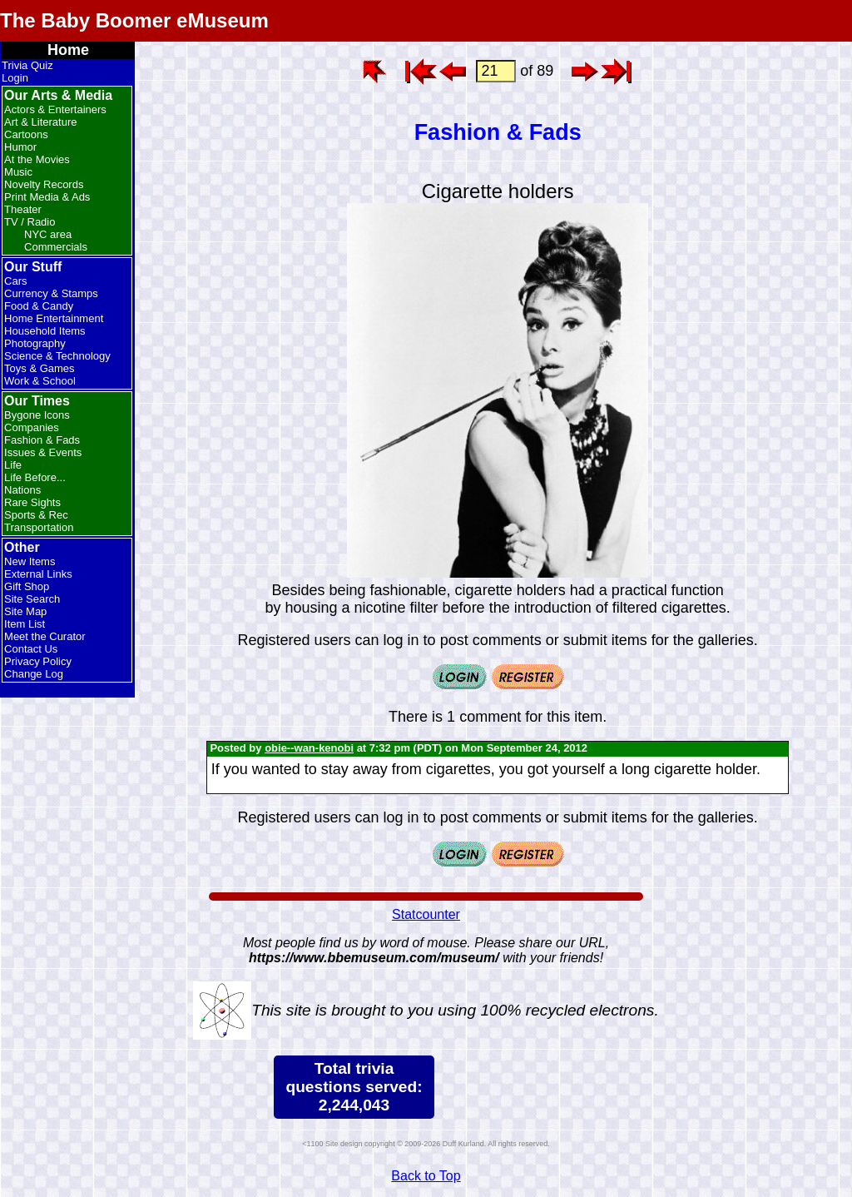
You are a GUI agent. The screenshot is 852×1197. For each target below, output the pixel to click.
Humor (20, 147)
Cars (15, 281)
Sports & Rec (36, 515)
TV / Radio (29, 222)
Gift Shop (26, 586)
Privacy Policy (38, 661)
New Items (29, 561)
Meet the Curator (45, 636)
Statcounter (426, 914)
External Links (38, 574)
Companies (31, 427)
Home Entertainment (53, 318)
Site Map (25, 611)
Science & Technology (57, 356)
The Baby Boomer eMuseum (134, 20)
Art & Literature (40, 122)
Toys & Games (39, 368)
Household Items (45, 331)
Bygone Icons (37, 415)
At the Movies (37, 159)
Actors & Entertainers (55, 109)
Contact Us (30, 649)
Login (15, 78)
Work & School (40, 381)
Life (13, 465)
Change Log (33, 674)
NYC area (48, 234)
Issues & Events (43, 452)
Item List (24, 624)
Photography (35, 343)
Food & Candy (38, 306)
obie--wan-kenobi (309, 748)
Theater (23, 209)
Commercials (55, 247)
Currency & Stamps (51, 293)
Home (68, 50)
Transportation (38, 527)
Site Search (32, 599)
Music (18, 172)
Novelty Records (43, 184)
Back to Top (425, 1176)
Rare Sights (32, 502)
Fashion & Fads (42, 440)
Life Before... (35, 477)
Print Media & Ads (47, 197)
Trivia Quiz (27, 65)
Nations (22, 490)
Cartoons (26, 134)
